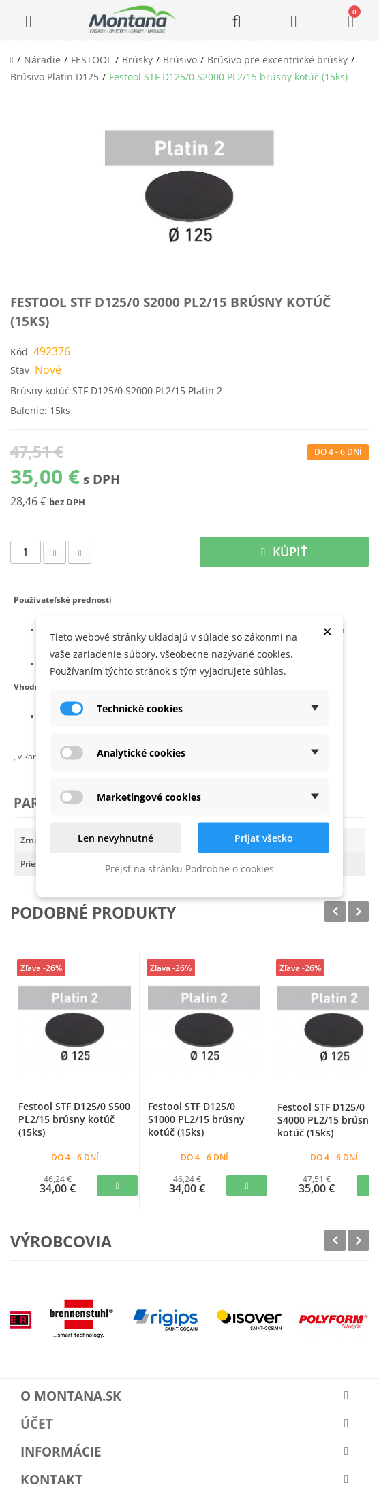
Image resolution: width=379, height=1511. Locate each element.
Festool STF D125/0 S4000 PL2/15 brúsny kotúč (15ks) (325, 1119)
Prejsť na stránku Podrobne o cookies (189, 867)
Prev (335, 911)
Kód (19, 351)
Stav (19, 370)
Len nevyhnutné (115, 837)
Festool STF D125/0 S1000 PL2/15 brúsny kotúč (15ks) (196, 1119)
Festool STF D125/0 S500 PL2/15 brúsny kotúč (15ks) (74, 1119)
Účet (36, 1424)
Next (358, 911)
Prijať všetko (263, 837)
